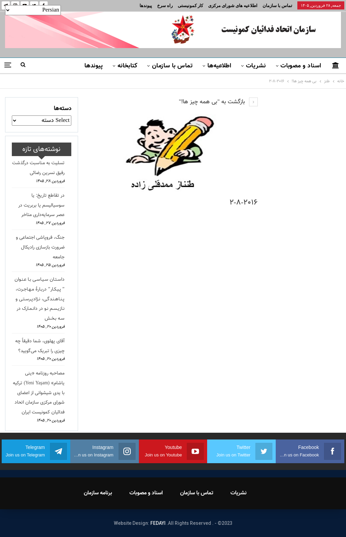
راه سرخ (165, 5)
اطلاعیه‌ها (219, 66)
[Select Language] (33, 10)
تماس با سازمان (277, 5)
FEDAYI (158, 523)
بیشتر (67, 66)
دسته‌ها (62, 108)
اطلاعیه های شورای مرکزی (232, 5)
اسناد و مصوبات (300, 66)
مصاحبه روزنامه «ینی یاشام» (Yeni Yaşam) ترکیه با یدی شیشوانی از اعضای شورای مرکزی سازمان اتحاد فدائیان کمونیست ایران (39, 393)
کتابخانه (128, 66)
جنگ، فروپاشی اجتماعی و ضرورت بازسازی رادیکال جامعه (40, 247)
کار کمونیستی (190, 5)
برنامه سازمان (98, 493)
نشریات (256, 66)
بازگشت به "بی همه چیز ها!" (218, 102)
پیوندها (146, 5)
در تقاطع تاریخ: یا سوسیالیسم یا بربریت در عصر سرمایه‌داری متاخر (41, 205)
